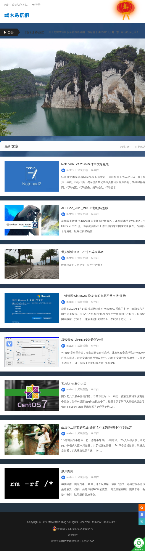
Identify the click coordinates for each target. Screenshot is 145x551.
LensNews (88, 541)
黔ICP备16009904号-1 (105, 522)
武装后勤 (82, 181)
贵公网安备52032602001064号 (72, 527)
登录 (36, 4)
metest (67, 181)
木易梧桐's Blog (57, 522)
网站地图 (73, 535)
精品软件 (125, 147)
